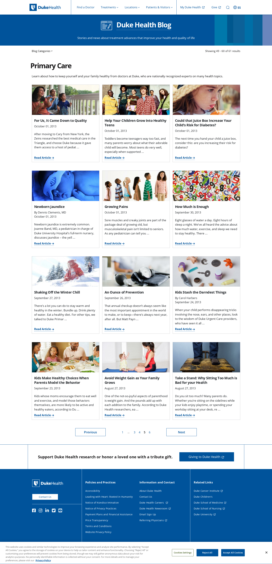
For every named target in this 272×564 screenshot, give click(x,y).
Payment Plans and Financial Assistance (109, 514)
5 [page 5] (144, 432)
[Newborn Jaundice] (65, 186)
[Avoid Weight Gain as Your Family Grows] (136, 357)
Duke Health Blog (143, 25)
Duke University (203, 514)
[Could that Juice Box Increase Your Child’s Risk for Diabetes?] (206, 100)
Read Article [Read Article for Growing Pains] (113, 243)
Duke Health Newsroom (153, 508)
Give (214, 7)
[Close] (266, 556)
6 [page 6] (149, 432)
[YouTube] (61, 511)
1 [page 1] (122, 432)
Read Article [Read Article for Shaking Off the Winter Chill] (42, 329)
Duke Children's (203, 496)
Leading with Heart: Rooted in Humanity (109, 496)
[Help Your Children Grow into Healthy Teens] (136, 100)
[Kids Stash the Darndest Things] (206, 271)
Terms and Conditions (98, 526)
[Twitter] (54, 511)
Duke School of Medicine (208, 502)
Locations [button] (131, 7)
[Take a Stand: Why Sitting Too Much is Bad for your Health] (206, 357)
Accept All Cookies (233, 556)
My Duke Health (190, 7)
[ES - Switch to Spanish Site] (237, 7)
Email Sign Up (147, 514)
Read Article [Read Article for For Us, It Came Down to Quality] (42, 158)
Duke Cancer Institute (206, 490)
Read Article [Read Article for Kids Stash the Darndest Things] (183, 329)
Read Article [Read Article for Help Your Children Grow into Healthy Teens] (113, 158)
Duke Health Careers (152, 502)
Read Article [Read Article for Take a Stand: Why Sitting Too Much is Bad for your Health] (183, 415)
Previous (90, 432)
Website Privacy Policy (98, 532)
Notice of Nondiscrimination (102, 502)
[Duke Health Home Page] (48, 483)
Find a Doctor (86, 7)
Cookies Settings (183, 556)
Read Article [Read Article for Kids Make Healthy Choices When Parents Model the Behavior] (42, 415)
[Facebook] (34, 511)
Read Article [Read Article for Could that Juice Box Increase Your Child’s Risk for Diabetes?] (183, 158)
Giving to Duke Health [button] (204, 457)
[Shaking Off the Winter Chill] (65, 271)
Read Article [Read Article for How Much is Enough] (183, 243)
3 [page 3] (134, 432)
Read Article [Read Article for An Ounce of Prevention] (113, 329)
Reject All (207, 556)
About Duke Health (150, 490)
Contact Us (45, 497)
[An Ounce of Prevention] (136, 271)
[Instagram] (41, 511)
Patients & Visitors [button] (158, 7)
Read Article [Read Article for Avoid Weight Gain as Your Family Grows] (113, 415)
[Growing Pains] (136, 186)
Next (181, 432)
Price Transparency (96, 520)
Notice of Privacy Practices (100, 508)
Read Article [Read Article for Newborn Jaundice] (42, 243)
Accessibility (92, 490)
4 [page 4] (139, 432)
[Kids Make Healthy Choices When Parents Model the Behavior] (65, 357)
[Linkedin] (47, 511)
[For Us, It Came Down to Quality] (65, 100)
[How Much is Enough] (206, 186)
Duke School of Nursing (208, 508)
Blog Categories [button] (41, 51)
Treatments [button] (108, 7)
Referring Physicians (151, 520)
